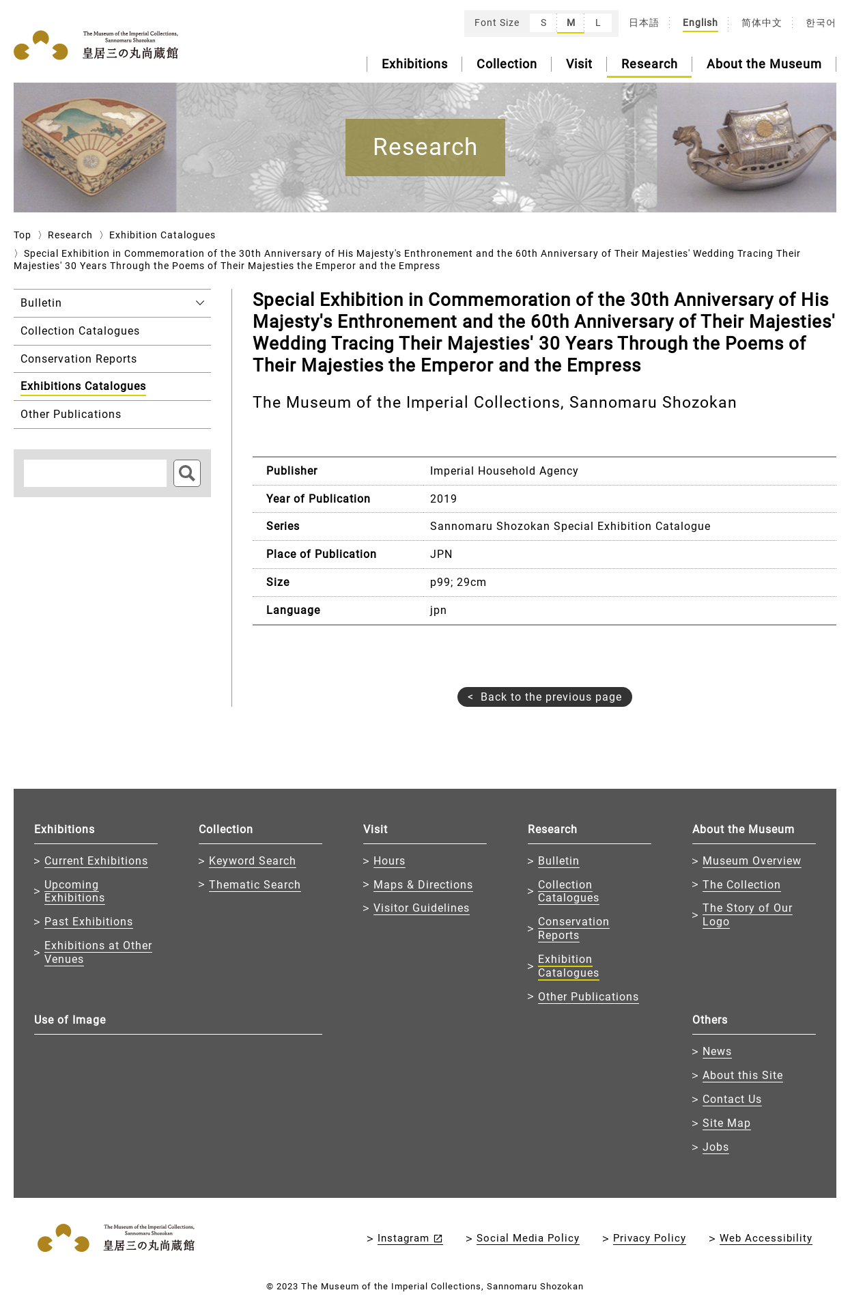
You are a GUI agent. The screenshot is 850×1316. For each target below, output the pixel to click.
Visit (579, 64)
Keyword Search (252, 860)
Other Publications (588, 996)
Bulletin (559, 860)
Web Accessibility (766, 1238)
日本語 (644, 22)
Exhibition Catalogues (162, 234)
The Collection (742, 884)
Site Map (727, 1123)
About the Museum (764, 64)
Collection (507, 64)
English (700, 22)
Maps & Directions (423, 884)
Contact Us (732, 1099)
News (717, 1051)
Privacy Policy (649, 1238)
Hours (389, 860)
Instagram (403, 1238)
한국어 (821, 22)
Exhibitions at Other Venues (98, 952)
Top (22, 234)
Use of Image (70, 1019)
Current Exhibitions (96, 860)
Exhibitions (415, 64)
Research (649, 64)
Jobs (716, 1146)
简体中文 (761, 22)
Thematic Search (255, 884)
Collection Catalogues (568, 891)
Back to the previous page (551, 696)
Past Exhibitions (88, 921)
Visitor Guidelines (421, 907)
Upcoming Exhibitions (74, 891)
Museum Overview (752, 860)
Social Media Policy (528, 1238)
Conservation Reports (574, 928)
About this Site (743, 1075)
